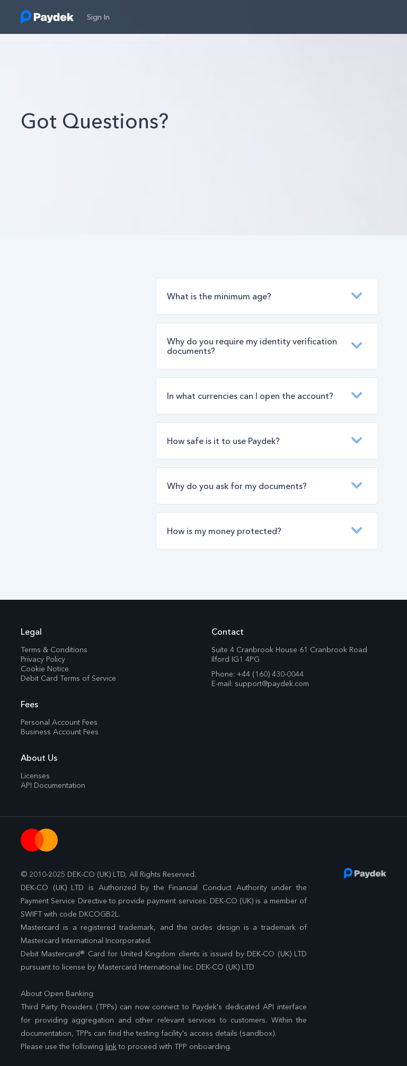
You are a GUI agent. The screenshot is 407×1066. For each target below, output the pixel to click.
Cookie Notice (45, 668)
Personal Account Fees (59, 722)
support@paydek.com (272, 683)
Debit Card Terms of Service (68, 678)
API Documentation (53, 785)
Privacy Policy (43, 659)
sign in (98, 17)
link (111, 1046)
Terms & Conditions (54, 649)
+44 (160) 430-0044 (270, 674)
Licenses (35, 775)
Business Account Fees (60, 731)
